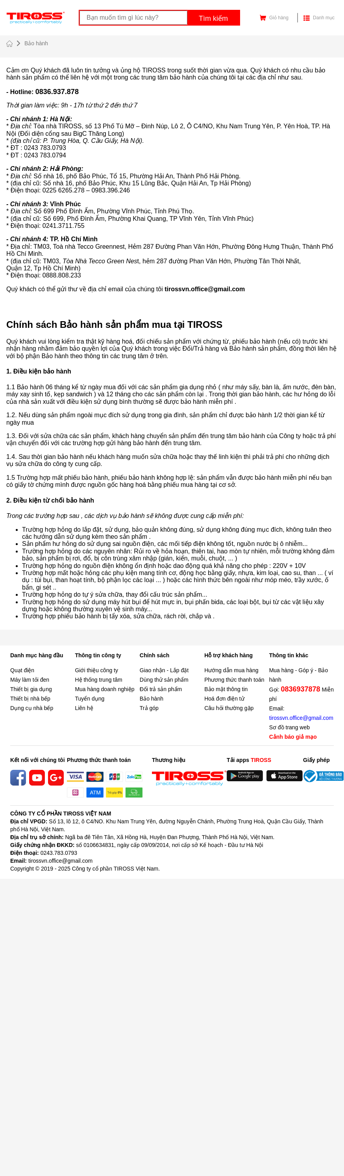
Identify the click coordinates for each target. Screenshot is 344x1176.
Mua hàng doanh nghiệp (104, 689)
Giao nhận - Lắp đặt (164, 670)
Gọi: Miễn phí (301, 693)
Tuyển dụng (89, 698)
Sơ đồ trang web (289, 727)
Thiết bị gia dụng (31, 689)
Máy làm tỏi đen (29, 680)
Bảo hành (151, 698)
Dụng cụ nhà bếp (31, 708)
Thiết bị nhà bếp (30, 698)
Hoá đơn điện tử (224, 698)
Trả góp (149, 708)
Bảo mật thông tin (226, 689)
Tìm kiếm (213, 18)
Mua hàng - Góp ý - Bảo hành (298, 675)
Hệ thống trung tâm (98, 680)
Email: (301, 713)
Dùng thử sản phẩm (164, 680)
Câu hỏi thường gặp (228, 708)
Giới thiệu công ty (96, 670)
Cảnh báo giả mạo (293, 737)
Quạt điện (22, 670)
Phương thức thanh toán (234, 680)
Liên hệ (84, 708)
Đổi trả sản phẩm (161, 689)
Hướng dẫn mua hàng (231, 670)
